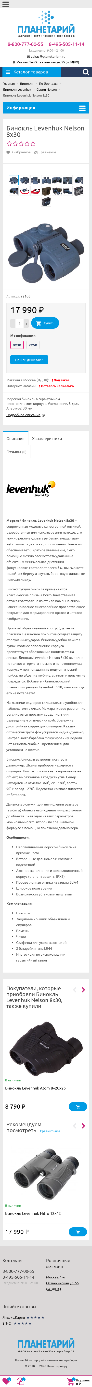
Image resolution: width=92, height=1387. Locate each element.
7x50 (33, 344)
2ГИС (6, 1323)
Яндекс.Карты (13, 1317)
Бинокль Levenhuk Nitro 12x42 (33, 1213)
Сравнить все (50, 1131)
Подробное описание (23, 414)
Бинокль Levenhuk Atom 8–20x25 (35, 1087)
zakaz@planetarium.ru (48, 56)
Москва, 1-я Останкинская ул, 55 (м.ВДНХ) (47, 62)
